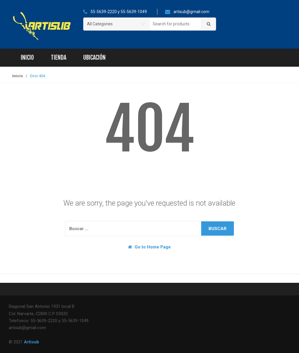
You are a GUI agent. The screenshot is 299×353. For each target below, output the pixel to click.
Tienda (58, 57)
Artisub (31, 342)
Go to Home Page (149, 247)
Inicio (27, 57)
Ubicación (94, 57)
